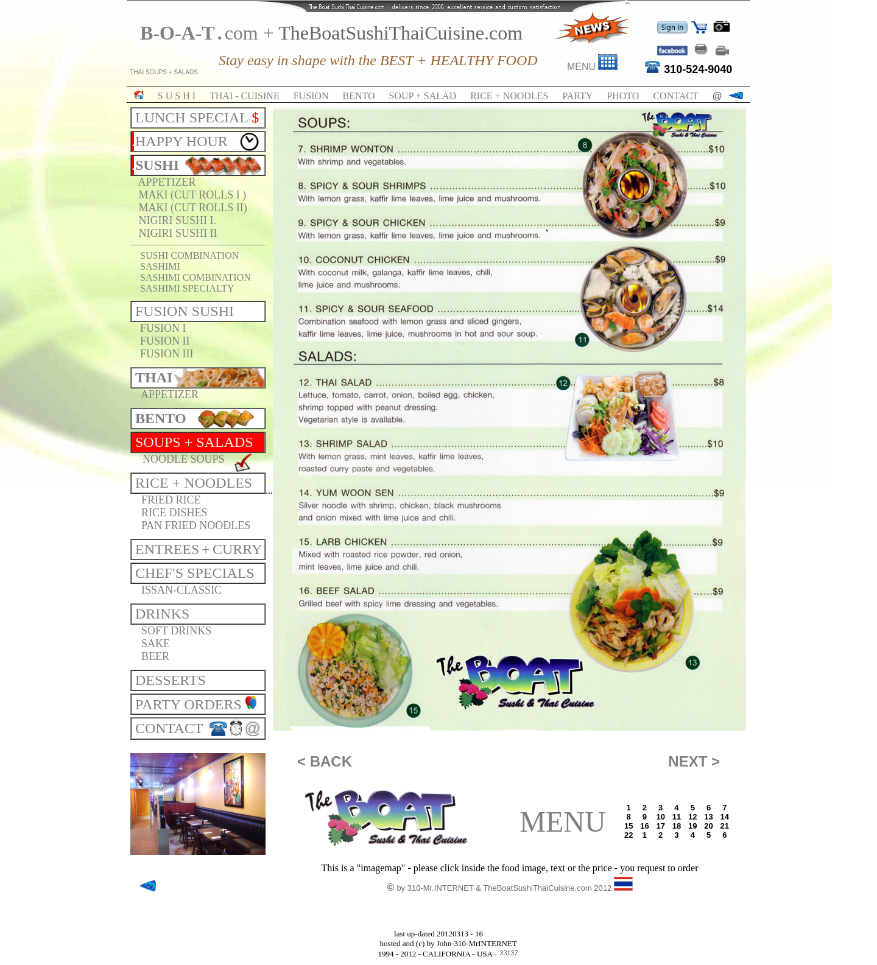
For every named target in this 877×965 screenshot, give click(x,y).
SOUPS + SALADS (194, 442)
